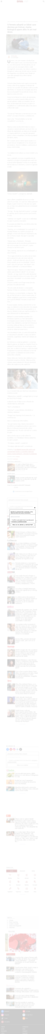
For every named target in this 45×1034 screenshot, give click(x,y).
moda (23, 1029)
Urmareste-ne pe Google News (22, 491)
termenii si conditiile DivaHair (15, 508)
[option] (22, 942)
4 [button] (24, 952)
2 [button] (21, 952)
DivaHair (15, 56)
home (8, 21)
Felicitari (12, 927)
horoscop (25, 1026)
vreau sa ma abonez (22, 511)
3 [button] (23, 952)
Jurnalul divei (12, 21)
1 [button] (20, 952)
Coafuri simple (14, 924)
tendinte (24, 1031)
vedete (3, 1026)
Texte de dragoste (15, 925)
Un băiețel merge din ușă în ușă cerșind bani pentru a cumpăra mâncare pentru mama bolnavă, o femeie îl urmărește (22, 451)
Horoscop (9, 867)
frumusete (4, 1031)
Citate (11, 920)
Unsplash (18, 456)
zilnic (2, 1029)
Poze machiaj (13, 922)
